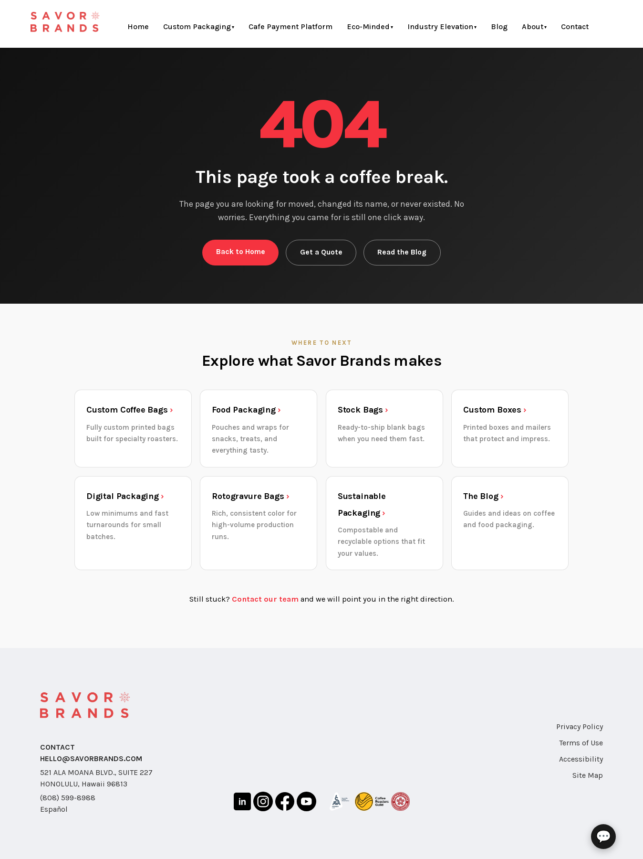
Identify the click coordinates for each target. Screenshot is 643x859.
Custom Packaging (197, 26)
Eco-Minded (368, 26)
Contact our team (265, 599)
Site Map (587, 775)
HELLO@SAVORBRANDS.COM (91, 758)
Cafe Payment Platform (290, 26)
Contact (575, 26)
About (532, 26)
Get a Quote (321, 252)
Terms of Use (581, 742)
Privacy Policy (579, 726)
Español (54, 809)
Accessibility (581, 759)
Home (138, 26)
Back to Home (240, 251)
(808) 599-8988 (67, 797)
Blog (499, 26)
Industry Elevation (440, 26)
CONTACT (57, 747)
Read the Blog (401, 252)
